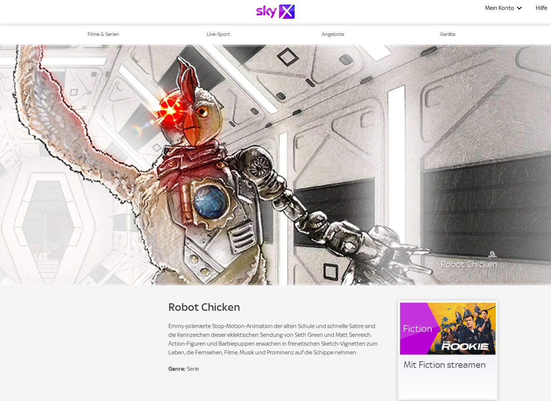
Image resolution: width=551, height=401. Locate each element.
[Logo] (275, 12)
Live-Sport (218, 34)
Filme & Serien (103, 34)
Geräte (447, 34)
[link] (447, 350)
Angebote (333, 34)
